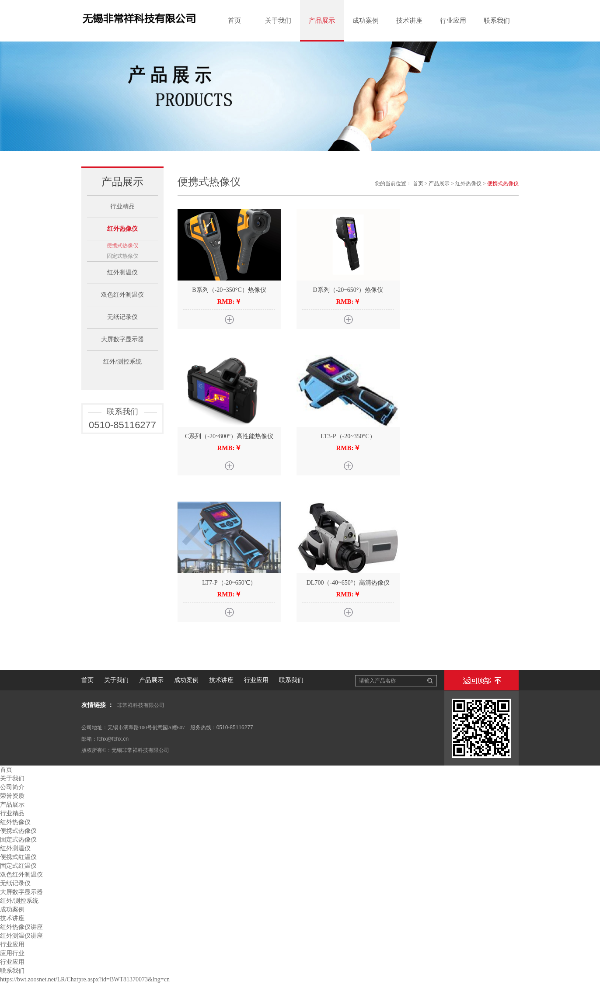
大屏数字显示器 (122, 339)
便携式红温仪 (18, 857)
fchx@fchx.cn (113, 739)
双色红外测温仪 (122, 294)
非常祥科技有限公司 (140, 705)
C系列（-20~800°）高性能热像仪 (229, 436)
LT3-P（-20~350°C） (348, 436)
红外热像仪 (122, 228)
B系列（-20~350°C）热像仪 (229, 290)
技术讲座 (409, 20)
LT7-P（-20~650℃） (229, 582)
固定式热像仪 (122, 256)
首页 (234, 20)
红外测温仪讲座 (21, 935)
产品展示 (322, 20)
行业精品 (122, 206)
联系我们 (497, 20)
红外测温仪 (122, 272)
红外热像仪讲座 (21, 927)
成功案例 (365, 20)
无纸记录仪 (122, 317)
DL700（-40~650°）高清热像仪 (348, 582)
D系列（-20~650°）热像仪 (348, 290)
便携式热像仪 (122, 246)
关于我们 (278, 20)
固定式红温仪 (18, 866)
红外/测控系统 (122, 361)
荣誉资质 (12, 796)
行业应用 (453, 20)
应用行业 (12, 953)
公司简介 (12, 787)
